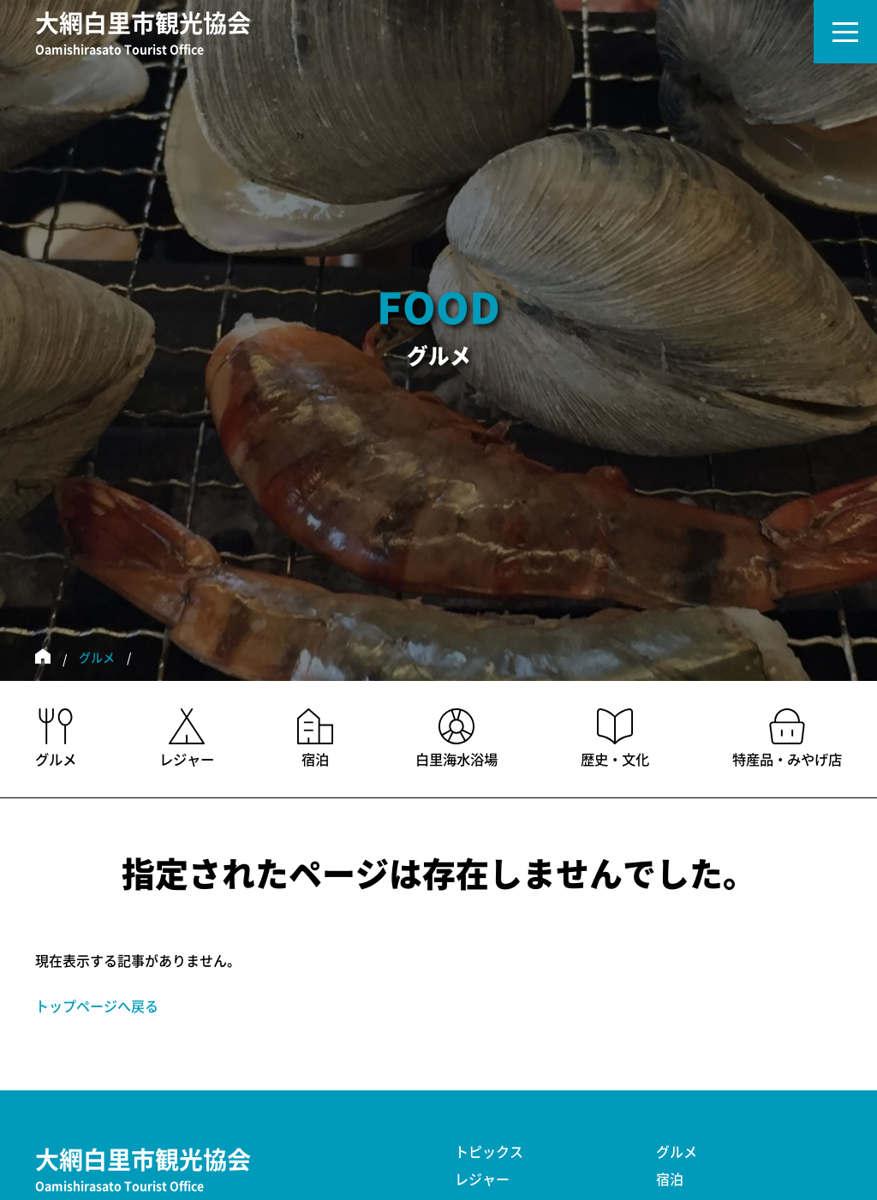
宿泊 (669, 1179)
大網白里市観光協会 (143, 35)
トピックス (489, 1152)
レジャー (482, 1179)
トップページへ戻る (96, 1006)
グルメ (97, 658)
